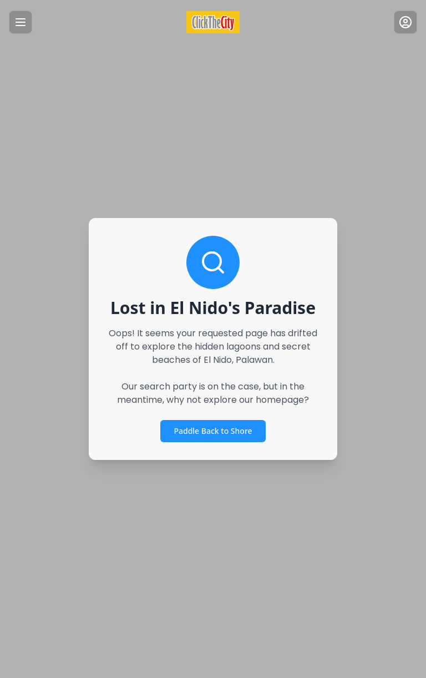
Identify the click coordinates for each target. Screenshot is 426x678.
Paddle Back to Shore (213, 431)
